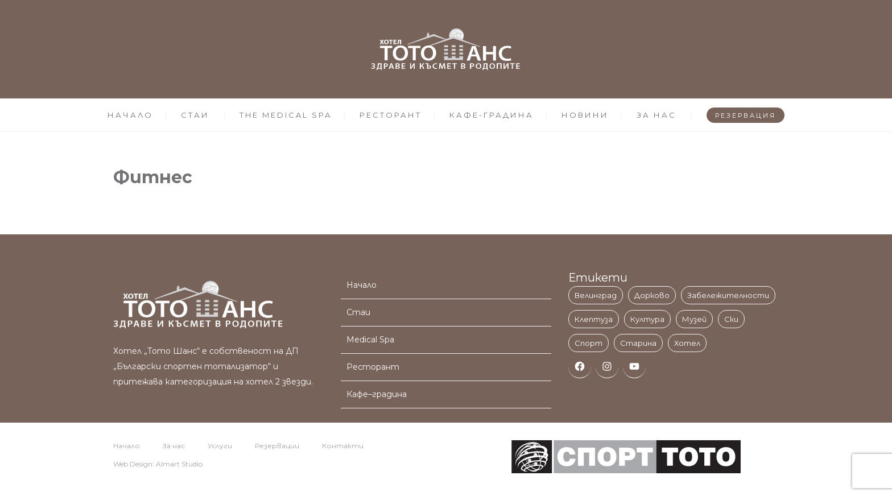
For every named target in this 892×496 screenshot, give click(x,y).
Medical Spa (370, 339)
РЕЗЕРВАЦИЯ (745, 115)
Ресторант (372, 367)
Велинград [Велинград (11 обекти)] (596, 295)
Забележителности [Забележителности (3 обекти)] (728, 295)
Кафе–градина (376, 394)
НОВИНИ (585, 114)
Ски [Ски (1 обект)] (731, 319)
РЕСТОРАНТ (391, 114)
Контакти (343, 445)
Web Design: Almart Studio (158, 464)
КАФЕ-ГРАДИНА (491, 114)
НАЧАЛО (130, 114)
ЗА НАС (656, 114)
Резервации (277, 445)
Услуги (220, 445)
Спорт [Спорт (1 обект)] (588, 343)
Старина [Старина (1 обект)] (638, 343)
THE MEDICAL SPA (285, 114)
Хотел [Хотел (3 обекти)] (687, 343)
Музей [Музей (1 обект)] (694, 319)
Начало (361, 285)
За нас (174, 445)
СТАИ (195, 114)
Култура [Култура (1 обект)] (647, 319)
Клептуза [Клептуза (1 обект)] (594, 319)
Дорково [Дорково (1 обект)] (652, 295)
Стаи (358, 312)
